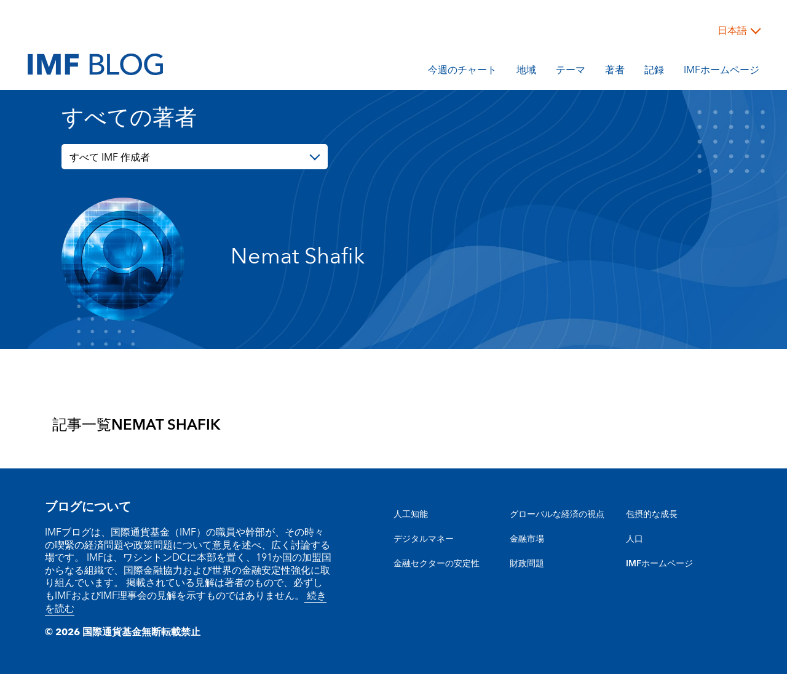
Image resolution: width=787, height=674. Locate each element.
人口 (634, 539)
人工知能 (411, 514)
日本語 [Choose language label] (732, 30)
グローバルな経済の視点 (557, 514)
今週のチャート (462, 72)
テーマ (570, 72)
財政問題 (527, 564)
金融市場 (527, 539)
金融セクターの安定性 (437, 564)
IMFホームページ (721, 72)
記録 (654, 72)
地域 (526, 72)
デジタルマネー (424, 539)
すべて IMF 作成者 (109, 157)
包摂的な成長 (652, 514)
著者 (615, 72)
